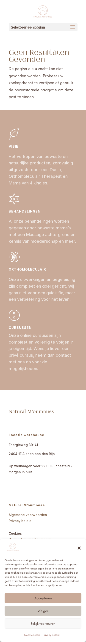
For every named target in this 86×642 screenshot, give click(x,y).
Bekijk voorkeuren (43, 624)
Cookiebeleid (32, 634)
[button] (79, 548)
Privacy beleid (51, 634)
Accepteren (43, 598)
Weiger (43, 611)
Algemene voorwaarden (28, 515)
